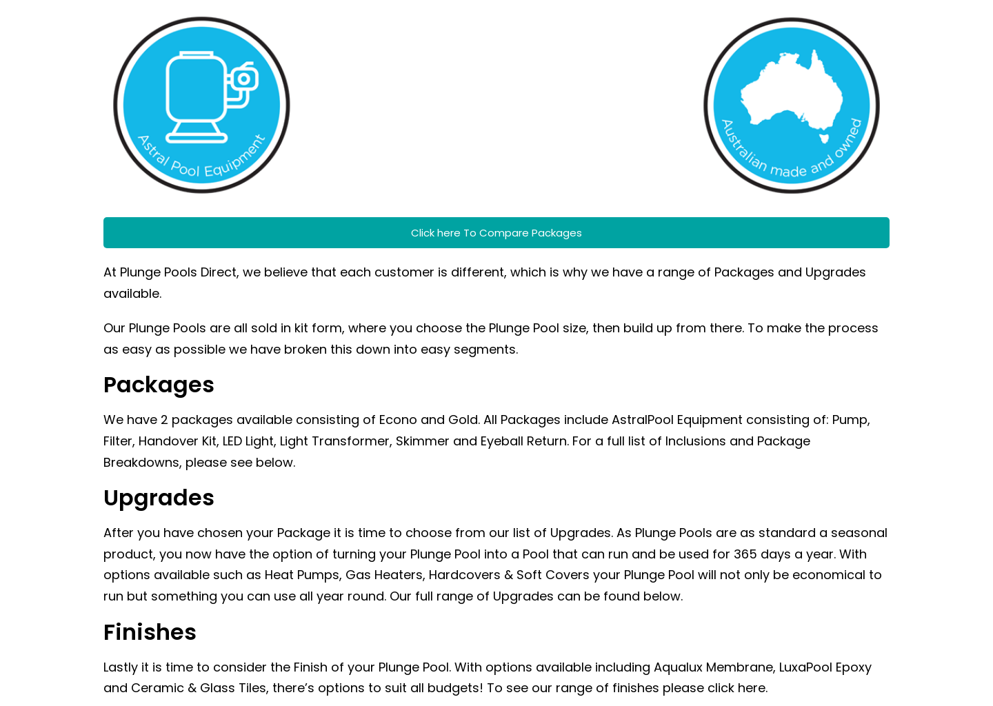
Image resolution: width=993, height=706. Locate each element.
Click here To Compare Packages (496, 232)
